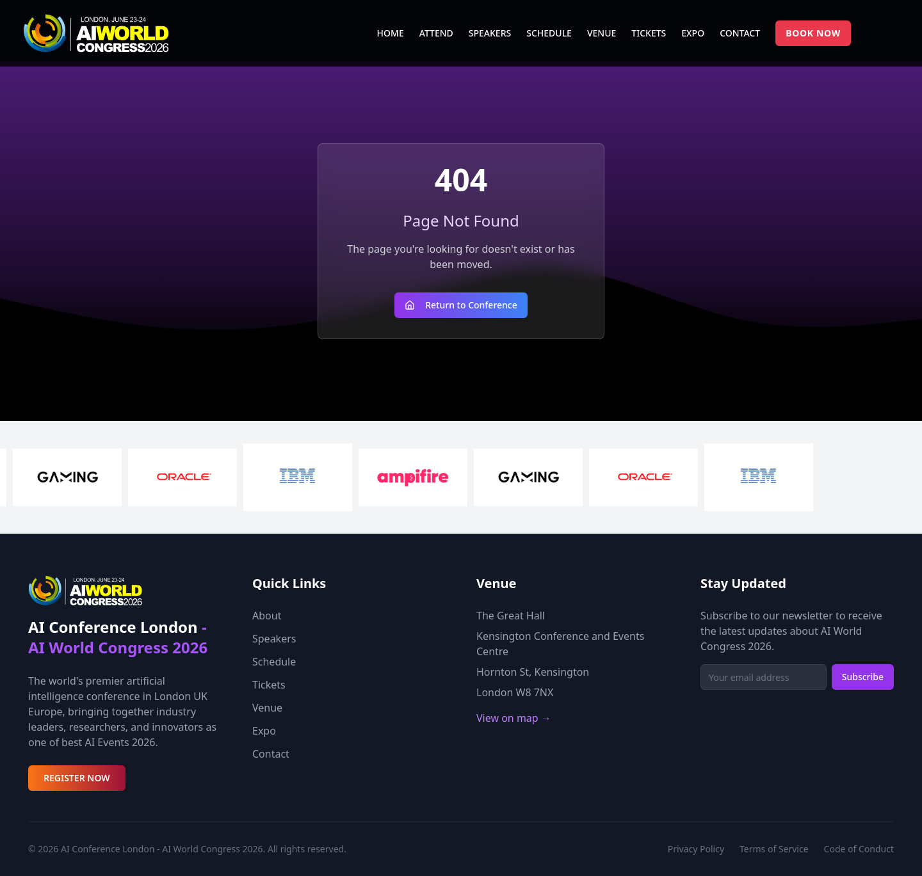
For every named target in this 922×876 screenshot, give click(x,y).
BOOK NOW (813, 33)
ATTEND (436, 33)
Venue (267, 708)
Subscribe (863, 677)
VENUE (601, 33)
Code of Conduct (859, 849)
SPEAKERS (490, 33)
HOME (390, 33)
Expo (264, 731)
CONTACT (740, 33)
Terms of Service (774, 849)
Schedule (274, 662)
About (266, 616)
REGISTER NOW (77, 778)
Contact (270, 754)
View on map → (513, 718)
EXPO (692, 33)
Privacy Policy (696, 849)
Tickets (269, 685)
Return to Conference (461, 305)
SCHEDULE (549, 33)
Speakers (274, 639)
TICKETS (648, 33)
